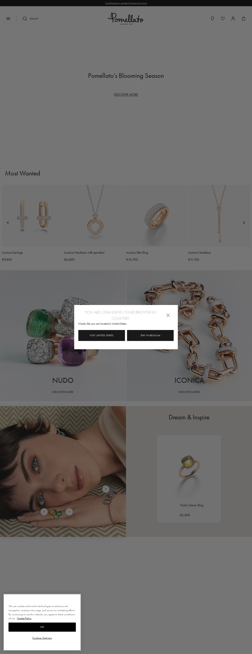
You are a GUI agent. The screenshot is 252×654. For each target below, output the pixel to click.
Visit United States (101, 335)
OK (42, 627)
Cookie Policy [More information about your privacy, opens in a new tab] (24, 618)
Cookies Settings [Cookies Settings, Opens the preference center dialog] (42, 638)
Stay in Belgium (150, 335)
